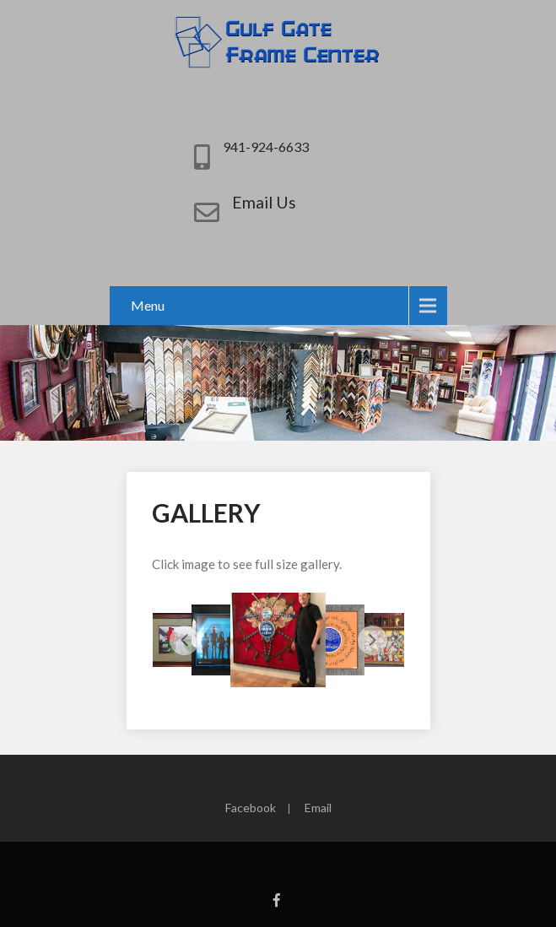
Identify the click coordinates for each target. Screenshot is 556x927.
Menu (148, 305)
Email (318, 809)
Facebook (250, 809)
